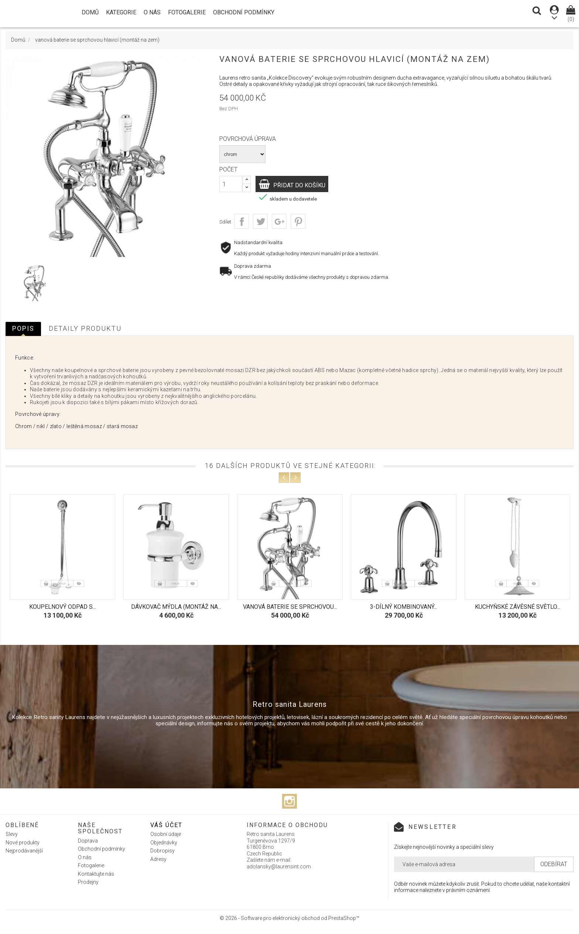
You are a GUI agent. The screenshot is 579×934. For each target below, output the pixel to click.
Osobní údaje (165, 834)
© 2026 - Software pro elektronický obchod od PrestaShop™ (289, 918)
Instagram (289, 801)
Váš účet (166, 825)
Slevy (12, 834)
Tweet (260, 221)
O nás (152, 12)
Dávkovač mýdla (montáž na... (176, 606)
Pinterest (298, 221)
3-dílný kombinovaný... (403, 606)
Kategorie (121, 12)
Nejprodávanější (24, 851)
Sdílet (241, 221)
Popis (23, 328)
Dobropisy (162, 851)
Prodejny (88, 882)
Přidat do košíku (303, 185)
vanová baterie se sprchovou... (290, 606)
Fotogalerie (187, 12)
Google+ (279, 221)
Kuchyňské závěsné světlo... (517, 606)
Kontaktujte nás (96, 874)
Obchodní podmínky (243, 12)
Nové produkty (23, 843)
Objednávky (163, 843)
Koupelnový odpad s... (62, 606)
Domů (90, 12)
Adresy (158, 859)
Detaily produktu (85, 328)
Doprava (88, 841)
